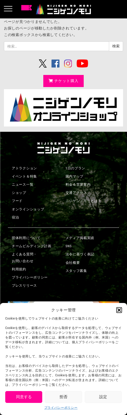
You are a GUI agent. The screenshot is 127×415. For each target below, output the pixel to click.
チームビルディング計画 (31, 246)
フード (17, 201)
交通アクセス (76, 193)
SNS (69, 246)
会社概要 (73, 263)
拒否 (63, 396)
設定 (103, 396)
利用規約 (19, 269)
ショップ (19, 193)
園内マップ (75, 176)
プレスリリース (24, 285)
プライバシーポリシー (61, 407)
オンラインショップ (28, 209)
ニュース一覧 (22, 184)
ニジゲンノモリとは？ (84, 201)
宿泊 (15, 217)
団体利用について (26, 238)
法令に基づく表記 (80, 254)
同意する (24, 396)
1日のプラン (76, 168)
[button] (119, 310)
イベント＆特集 (24, 176)
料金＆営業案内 (78, 184)
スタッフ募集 (76, 271)
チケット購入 (64, 81)
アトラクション (24, 168)
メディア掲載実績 (80, 238)
